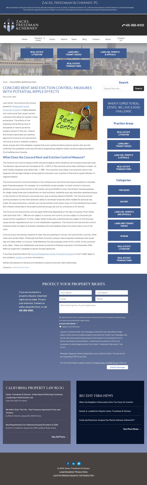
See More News (132, 429)
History (124, 201)
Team (63, 39)
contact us (20, 257)
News (74, 39)
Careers (96, 39)
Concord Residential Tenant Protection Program (52, 254)
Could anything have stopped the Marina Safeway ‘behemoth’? (107, 420)
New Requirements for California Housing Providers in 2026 (32, 424)
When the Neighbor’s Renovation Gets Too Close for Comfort (106, 402)
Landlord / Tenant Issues (73, 53)
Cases (52, 39)
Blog (84, 39)
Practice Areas (38, 39)
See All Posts (60, 436)
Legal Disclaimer (66, 471)
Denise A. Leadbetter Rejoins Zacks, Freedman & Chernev (105, 411)
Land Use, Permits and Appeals (124, 213)
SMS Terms (113, 363)
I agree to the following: (71, 326)
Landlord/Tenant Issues (20, 267)
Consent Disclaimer (68, 323)
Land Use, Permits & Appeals (110, 53)
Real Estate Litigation (36, 53)
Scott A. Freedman (15, 428)
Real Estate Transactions (73, 64)
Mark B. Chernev (14, 416)
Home (24, 39)
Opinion (124, 236)
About (108, 39)
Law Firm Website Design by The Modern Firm (73, 475)
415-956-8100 (134, 25)
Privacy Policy (99, 363)
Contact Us (120, 39)
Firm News (124, 190)
